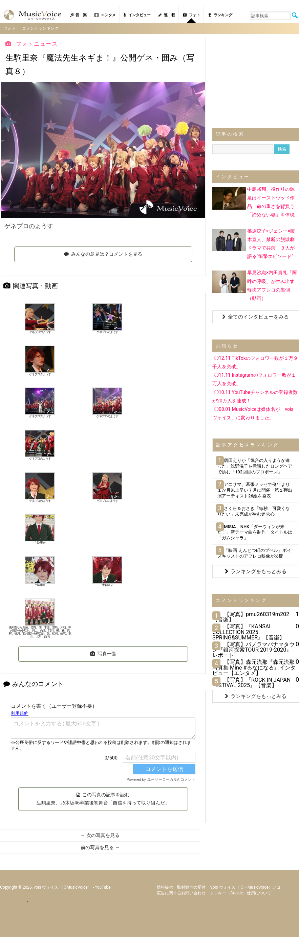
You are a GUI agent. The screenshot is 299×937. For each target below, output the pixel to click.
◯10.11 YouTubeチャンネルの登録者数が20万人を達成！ (255, 396)
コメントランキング (40, 28)
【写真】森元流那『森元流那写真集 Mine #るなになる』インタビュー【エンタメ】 (254, 667)
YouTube (103, 887)
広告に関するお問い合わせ (181, 892)
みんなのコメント (33, 683)
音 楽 (78, 15)
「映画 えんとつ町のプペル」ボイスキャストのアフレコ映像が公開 (254, 553)
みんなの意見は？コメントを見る (103, 254)
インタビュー (137, 15)
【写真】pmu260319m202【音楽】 (250, 617)
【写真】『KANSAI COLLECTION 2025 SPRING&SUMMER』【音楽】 (248, 631)
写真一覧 (103, 653)
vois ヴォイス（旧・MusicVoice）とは (245, 887)
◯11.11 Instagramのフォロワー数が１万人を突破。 (254, 379)
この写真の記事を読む (103, 798)
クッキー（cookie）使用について (240, 892)
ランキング (220, 15)
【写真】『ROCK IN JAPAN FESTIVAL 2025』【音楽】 (251, 682)
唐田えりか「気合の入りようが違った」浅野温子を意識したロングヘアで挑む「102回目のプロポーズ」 (254, 466)
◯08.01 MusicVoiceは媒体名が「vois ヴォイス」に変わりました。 (253, 413)
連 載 (166, 15)
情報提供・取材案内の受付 (181, 887)
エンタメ (105, 15)
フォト (191, 15)
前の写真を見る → (100, 847)
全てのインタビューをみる (255, 316)
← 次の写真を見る (100, 835)
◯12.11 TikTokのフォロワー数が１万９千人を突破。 (255, 362)
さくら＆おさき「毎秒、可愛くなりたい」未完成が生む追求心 (253, 511)
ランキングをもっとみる (255, 571)
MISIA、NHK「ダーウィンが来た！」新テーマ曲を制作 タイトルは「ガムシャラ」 (254, 532)
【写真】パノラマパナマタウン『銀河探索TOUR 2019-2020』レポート (253, 649)
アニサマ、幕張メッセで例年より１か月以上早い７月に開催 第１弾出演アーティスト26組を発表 (254, 490)
